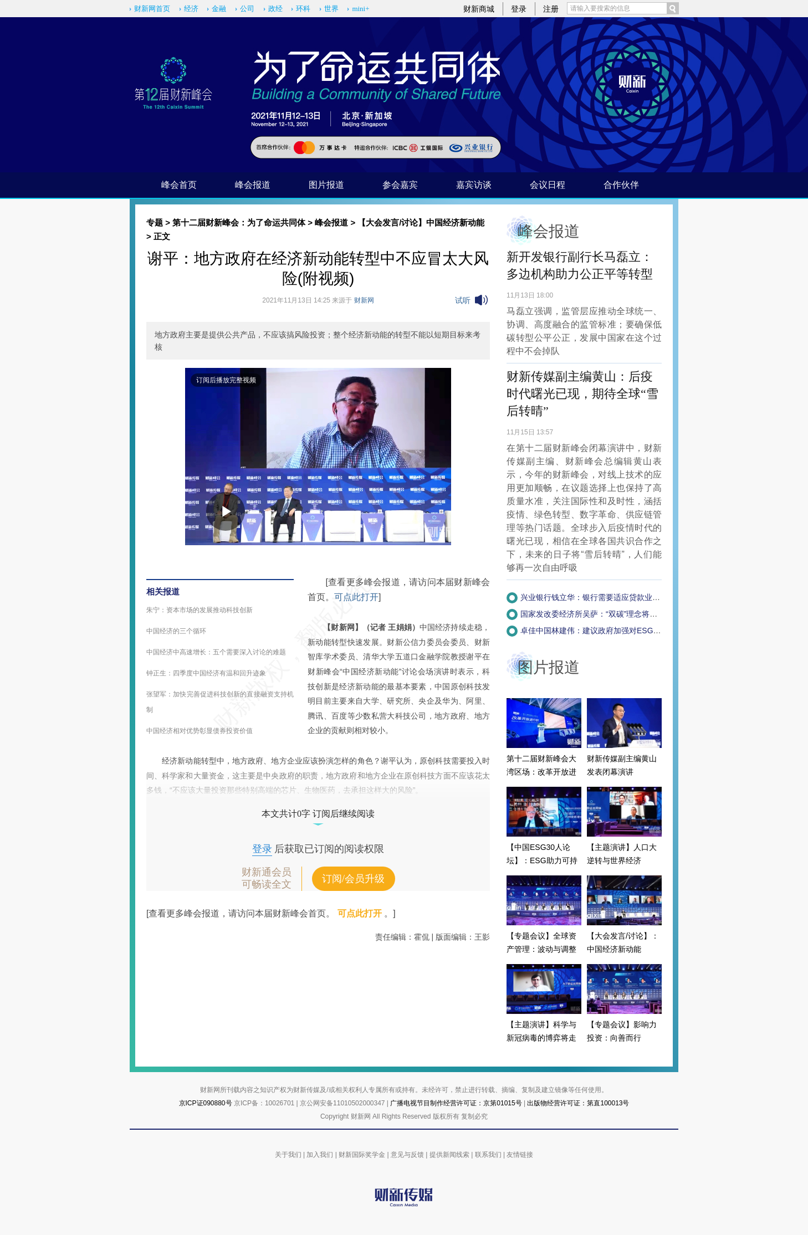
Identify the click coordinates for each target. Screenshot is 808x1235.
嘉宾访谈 (474, 184)
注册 (551, 8)
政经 (275, 8)
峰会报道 (252, 184)
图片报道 (326, 184)
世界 (331, 8)
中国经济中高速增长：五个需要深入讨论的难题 (216, 652)
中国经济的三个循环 (176, 631)
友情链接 (520, 1155)
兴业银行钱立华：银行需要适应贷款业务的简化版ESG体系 (621, 597)
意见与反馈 (407, 1155)
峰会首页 (179, 184)
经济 (191, 8)
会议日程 (547, 184)
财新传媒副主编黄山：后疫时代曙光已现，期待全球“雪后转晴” (582, 394)
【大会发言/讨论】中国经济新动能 (420, 222)
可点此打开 (356, 597)
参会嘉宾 (400, 184)
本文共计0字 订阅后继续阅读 (318, 813)
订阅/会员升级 (353, 878)
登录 (518, 8)
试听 (463, 300)
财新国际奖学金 (362, 1155)
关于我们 (288, 1155)
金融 (219, 8)
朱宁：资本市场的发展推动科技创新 (199, 610)
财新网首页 (152, 8)
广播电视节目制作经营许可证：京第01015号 (455, 1103)
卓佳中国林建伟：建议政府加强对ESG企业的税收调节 (614, 630)
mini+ (360, 8)
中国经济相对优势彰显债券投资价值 (199, 731)
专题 (154, 222)
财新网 (364, 300)
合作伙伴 (621, 184)
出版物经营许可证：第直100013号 (578, 1103)
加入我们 (319, 1155)
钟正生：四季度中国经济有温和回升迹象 (206, 673)
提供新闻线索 (449, 1155)
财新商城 (478, 8)
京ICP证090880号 (205, 1103)
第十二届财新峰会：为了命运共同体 (238, 222)
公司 (247, 8)
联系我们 (488, 1155)
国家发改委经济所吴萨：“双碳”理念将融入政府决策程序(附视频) (630, 613)
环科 (303, 8)
